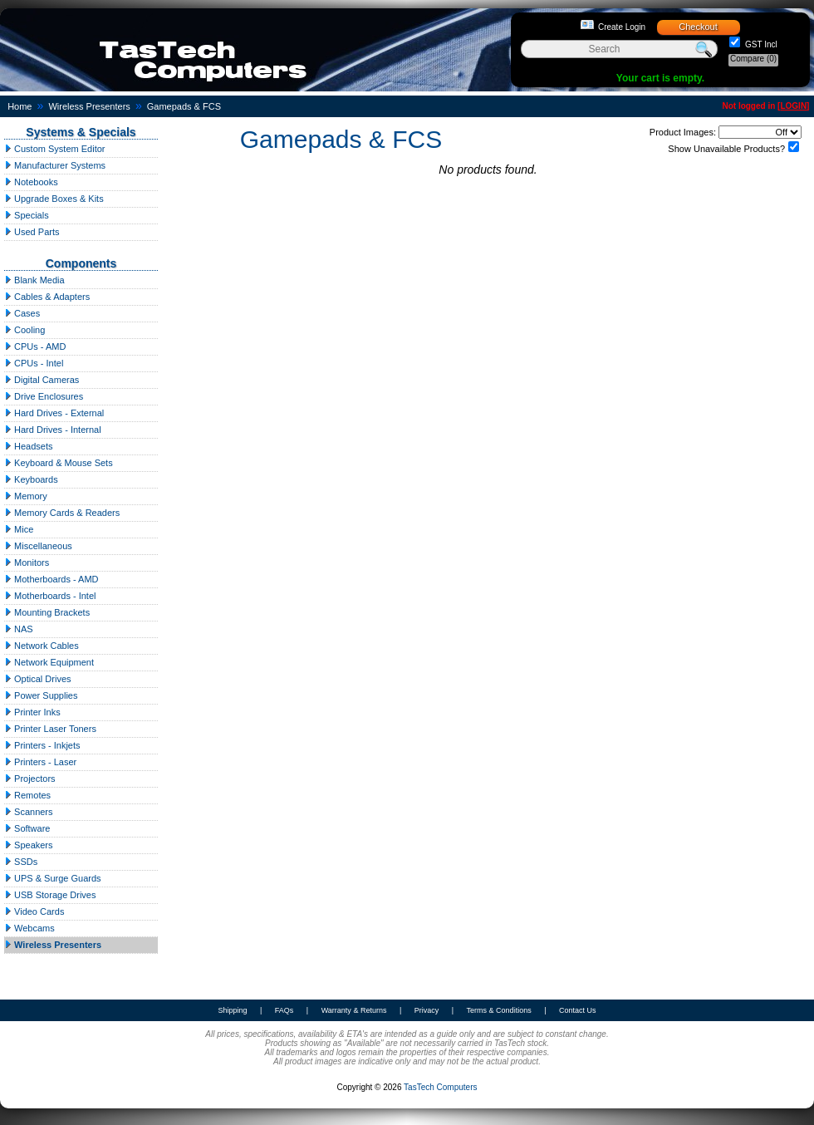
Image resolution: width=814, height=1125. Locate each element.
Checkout (698, 27)
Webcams (29, 928)
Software (27, 828)
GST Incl (760, 44)
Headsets (28, 446)
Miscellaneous (38, 546)
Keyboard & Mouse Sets (58, 463)
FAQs (284, 1010)
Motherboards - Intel (50, 596)
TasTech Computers (440, 1087)
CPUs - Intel (33, 363)
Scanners (28, 812)
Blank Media (34, 280)
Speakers (28, 845)
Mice (18, 529)
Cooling (24, 330)
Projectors (30, 779)
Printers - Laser (40, 762)
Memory (25, 496)
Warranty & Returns (354, 1010)
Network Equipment (49, 662)
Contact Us (577, 1010)
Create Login (621, 27)
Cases (22, 313)
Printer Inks (32, 712)
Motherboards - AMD (51, 579)
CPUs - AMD (35, 346)
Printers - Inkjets (42, 745)
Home (19, 106)
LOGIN (793, 106)
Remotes (27, 795)
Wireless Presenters (89, 106)
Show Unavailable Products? (726, 149)
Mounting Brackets (47, 612)
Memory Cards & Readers (62, 513)
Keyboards (31, 479)
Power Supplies (41, 695)
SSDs (20, 862)
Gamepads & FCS (184, 106)
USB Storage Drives (50, 895)
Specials (26, 215)
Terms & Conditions (499, 1010)
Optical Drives (37, 679)
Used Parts (31, 232)
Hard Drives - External (54, 413)
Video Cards (34, 911)
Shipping (232, 1010)
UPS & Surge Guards (52, 878)
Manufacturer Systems (54, 165)
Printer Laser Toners (50, 729)
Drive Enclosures (43, 396)
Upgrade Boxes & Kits (54, 199)
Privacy (426, 1010)
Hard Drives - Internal (52, 430)
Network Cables (41, 646)
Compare (753, 58)
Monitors (26, 562)
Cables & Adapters (47, 297)
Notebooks (31, 182)
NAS (18, 629)
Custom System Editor (54, 149)
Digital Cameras (41, 380)
